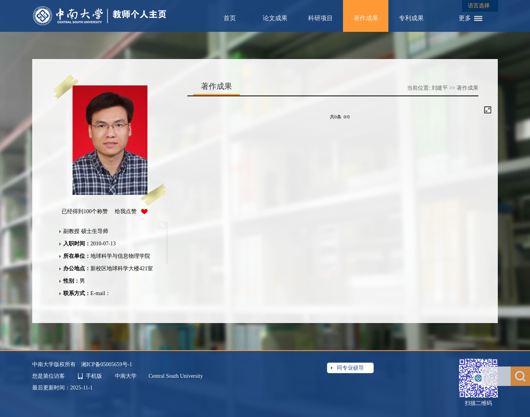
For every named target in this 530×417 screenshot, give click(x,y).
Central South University (176, 376)
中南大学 (126, 376)
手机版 (94, 376)
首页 (229, 18)
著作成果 (365, 18)
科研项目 (320, 18)
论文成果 (275, 18)
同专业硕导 (350, 368)
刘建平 (439, 88)
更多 (465, 18)
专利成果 (411, 18)
